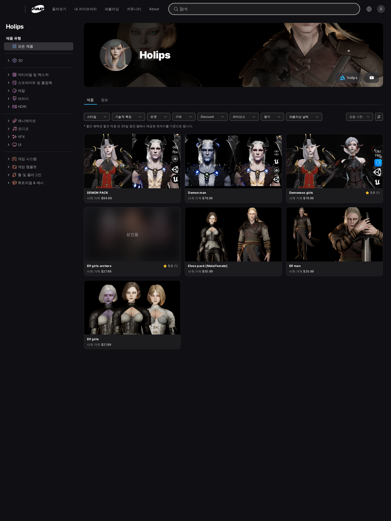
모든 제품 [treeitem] (22, 46)
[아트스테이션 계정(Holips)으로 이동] (348, 77)
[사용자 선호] (379, 117)
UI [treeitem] (14, 144)
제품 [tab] (90, 100)
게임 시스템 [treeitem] (21, 158)
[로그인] (381, 9)
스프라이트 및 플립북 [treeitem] (29, 82)
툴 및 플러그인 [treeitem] (23, 174)
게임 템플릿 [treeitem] (21, 166)
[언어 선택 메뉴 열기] (369, 9)
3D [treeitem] (14, 60)
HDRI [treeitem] (16, 106)
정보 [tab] (104, 100)
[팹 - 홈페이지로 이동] (37, 9)
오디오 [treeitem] (17, 128)
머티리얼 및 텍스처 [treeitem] (27, 74)
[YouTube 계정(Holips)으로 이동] (372, 78)
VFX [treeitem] (15, 136)
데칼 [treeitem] (15, 90)
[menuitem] (59, 9)
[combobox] (268, 8)
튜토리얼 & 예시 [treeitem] (25, 182)
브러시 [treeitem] (17, 98)
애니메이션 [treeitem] (21, 120)
